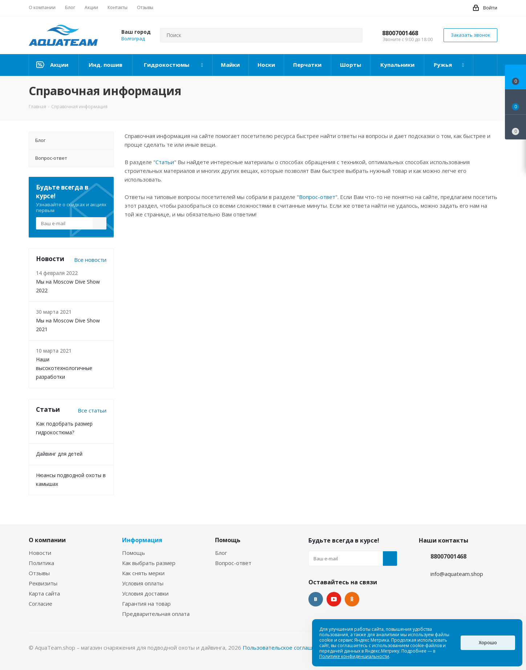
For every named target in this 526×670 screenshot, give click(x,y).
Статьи (164, 162)
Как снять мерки (143, 573)
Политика (41, 563)
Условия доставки (145, 593)
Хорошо (488, 642)
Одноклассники (352, 599)
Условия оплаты (142, 583)
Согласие (40, 603)
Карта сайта (44, 593)
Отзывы (39, 573)
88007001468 (400, 33)
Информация (142, 540)
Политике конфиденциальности (354, 656)
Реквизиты (43, 583)
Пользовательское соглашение (284, 647)
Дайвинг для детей (59, 453)
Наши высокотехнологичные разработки (64, 368)
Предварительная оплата (156, 613)
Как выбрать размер (148, 563)
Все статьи (92, 410)
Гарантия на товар (146, 603)
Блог (221, 552)
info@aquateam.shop (456, 573)
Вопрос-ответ (317, 196)
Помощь (133, 552)
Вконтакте (315, 599)
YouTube (334, 599)
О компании (47, 540)
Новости (40, 552)
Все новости (90, 259)
